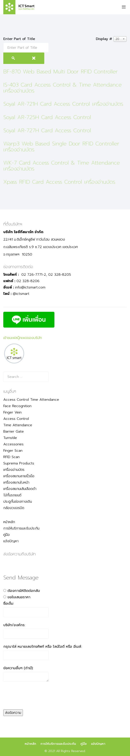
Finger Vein (12, 412)
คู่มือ (6, 534)
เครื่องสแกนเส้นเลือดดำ (19, 488)
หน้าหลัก (9, 522)
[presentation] (36, 700)
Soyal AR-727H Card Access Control (47, 130)
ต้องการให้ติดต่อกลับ (23, 590)
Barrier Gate (13, 431)
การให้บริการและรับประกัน (21, 528)
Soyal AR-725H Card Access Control (47, 117)
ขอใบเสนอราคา (18, 597)
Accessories (13, 444)
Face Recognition (17, 406)
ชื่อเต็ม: (8, 603)
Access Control (16, 418)
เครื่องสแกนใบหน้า (16, 482)
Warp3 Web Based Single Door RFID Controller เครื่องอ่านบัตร (61, 146)
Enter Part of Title (19, 39)
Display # (104, 39)
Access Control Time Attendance (31, 399)
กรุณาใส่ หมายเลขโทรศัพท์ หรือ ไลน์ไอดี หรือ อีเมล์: (42, 646)
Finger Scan (12, 450)
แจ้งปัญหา (11, 541)
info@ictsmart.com (30, 287)
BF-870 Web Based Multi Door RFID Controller (60, 72)
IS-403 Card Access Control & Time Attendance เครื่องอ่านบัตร (62, 87)
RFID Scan (11, 457)
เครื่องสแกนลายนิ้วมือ (18, 476)
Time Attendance (17, 425)
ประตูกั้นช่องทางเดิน (17, 501)
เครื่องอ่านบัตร (13, 469)
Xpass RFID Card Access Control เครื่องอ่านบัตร (59, 182)
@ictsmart (21, 293)
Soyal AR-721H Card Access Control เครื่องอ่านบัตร (63, 104)
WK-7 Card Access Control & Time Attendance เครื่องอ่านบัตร (61, 165)
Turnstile (10, 438)
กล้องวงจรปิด (13, 508)
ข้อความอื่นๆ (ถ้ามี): (18, 668)
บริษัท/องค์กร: (14, 625)
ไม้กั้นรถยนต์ (12, 495)
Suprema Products (18, 463)
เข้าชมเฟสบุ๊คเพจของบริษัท (22, 338)
